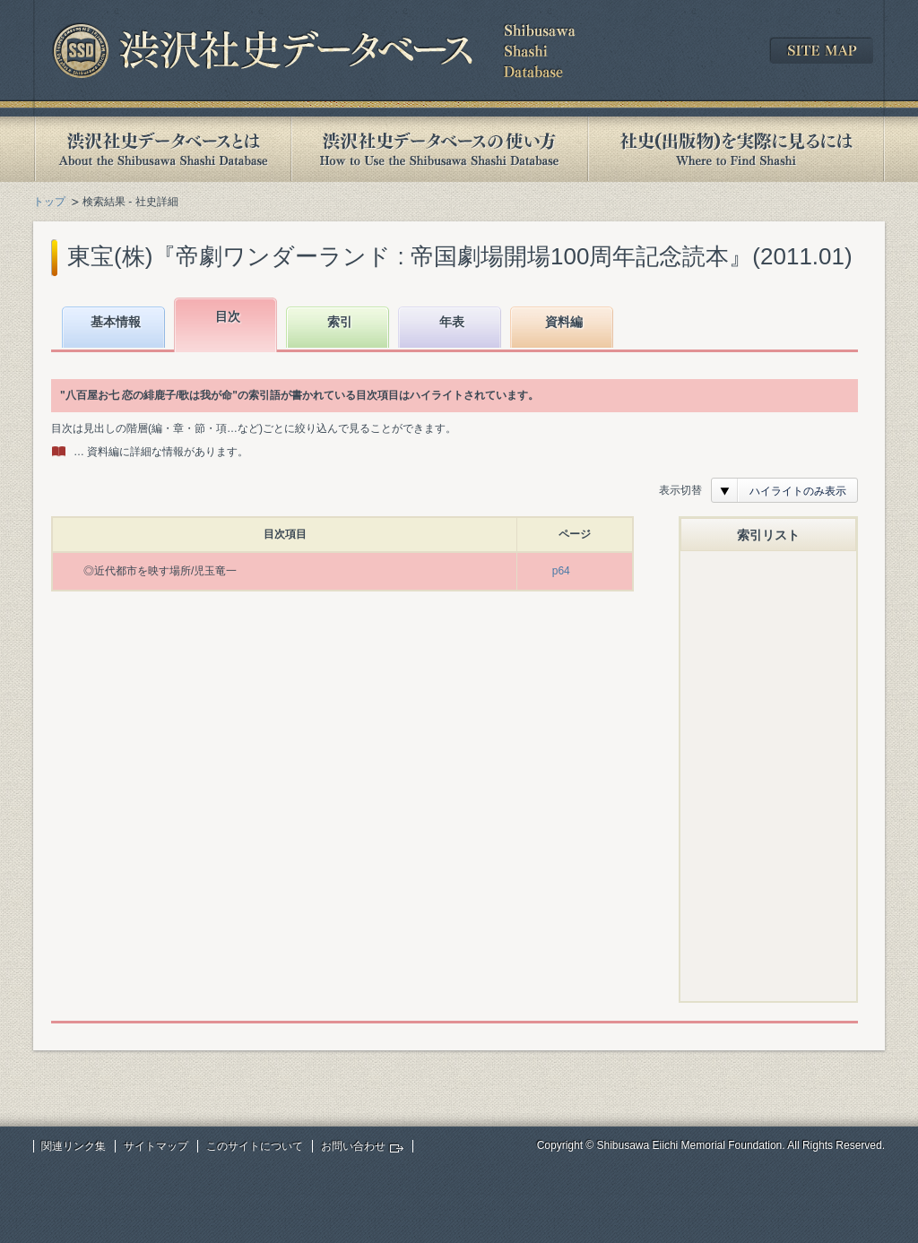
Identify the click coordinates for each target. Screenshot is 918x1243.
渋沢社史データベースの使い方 (439, 149)
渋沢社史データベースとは (161, 149)
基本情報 (116, 322)
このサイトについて (254, 1146)
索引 (339, 322)
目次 (227, 316)
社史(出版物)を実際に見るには (736, 149)
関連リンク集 (73, 1146)
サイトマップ (156, 1146)
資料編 (564, 322)
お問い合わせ (353, 1146)
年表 (451, 322)
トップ (49, 201)
